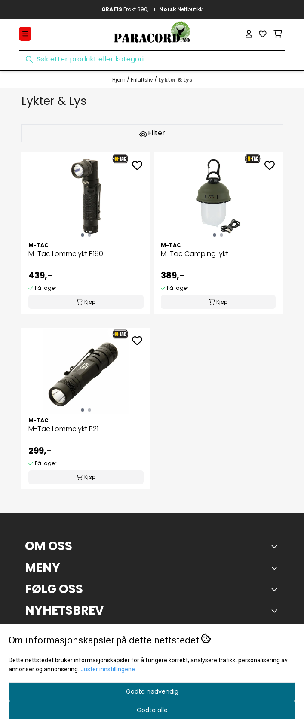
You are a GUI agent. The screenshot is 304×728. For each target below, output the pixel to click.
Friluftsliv (142, 79)
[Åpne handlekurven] (278, 34)
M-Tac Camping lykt (194, 254)
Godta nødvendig (152, 691)
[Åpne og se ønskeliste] (262, 34)
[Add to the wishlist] (137, 165)
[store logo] (151, 34)
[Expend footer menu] (276, 567)
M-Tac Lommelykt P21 (63, 429)
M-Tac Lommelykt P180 (65, 254)
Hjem (119, 79)
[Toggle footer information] (276, 546)
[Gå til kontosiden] (248, 34)
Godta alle (152, 710)
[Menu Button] (25, 33)
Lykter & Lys (175, 79)
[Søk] (152, 59)
